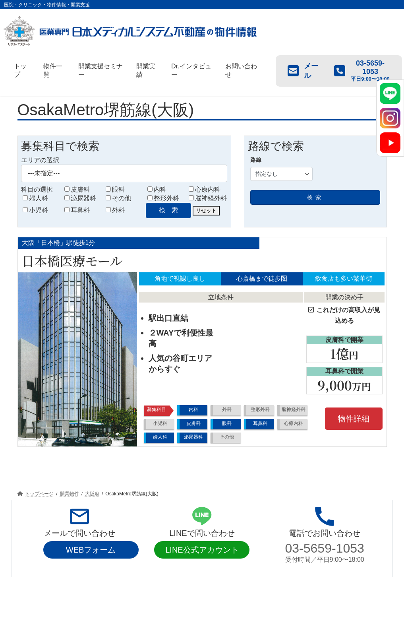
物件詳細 (353, 418)
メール (303, 71)
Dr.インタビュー (195, 584)
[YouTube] (390, 142)
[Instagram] (390, 118)
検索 (315, 197)
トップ (32, 584)
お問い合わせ (242, 584)
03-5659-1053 (324, 548)
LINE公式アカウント (201, 549)
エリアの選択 (40, 160)
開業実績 (152, 584)
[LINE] (390, 93)
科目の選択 (37, 189)
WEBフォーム (91, 549)
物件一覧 (63, 584)
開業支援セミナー (108, 584)
